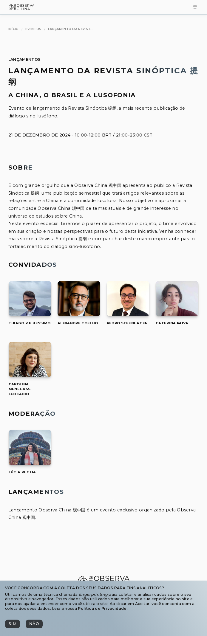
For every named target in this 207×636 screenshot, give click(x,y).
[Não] (34, 624)
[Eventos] (33, 29)
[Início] (13, 29)
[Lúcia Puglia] (30, 463)
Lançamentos (24, 59)
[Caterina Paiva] (177, 314)
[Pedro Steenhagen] (128, 314)
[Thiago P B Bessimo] (30, 314)
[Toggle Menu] (195, 7)
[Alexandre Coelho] (79, 314)
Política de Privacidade (102, 608)
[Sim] (12, 624)
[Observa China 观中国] (22, 8)
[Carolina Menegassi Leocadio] (30, 375)
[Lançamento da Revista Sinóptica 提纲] (70, 29)
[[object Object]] (30, 323)
